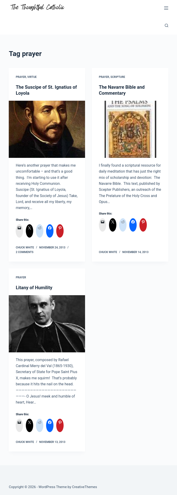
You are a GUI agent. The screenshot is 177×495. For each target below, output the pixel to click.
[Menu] (166, 8)
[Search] (166, 25)
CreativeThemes (84, 487)
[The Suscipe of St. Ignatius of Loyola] (47, 129)
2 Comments (24, 252)
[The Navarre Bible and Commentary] (130, 129)
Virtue (32, 77)
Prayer (21, 77)
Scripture (117, 77)
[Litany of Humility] (47, 323)
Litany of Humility (34, 287)
